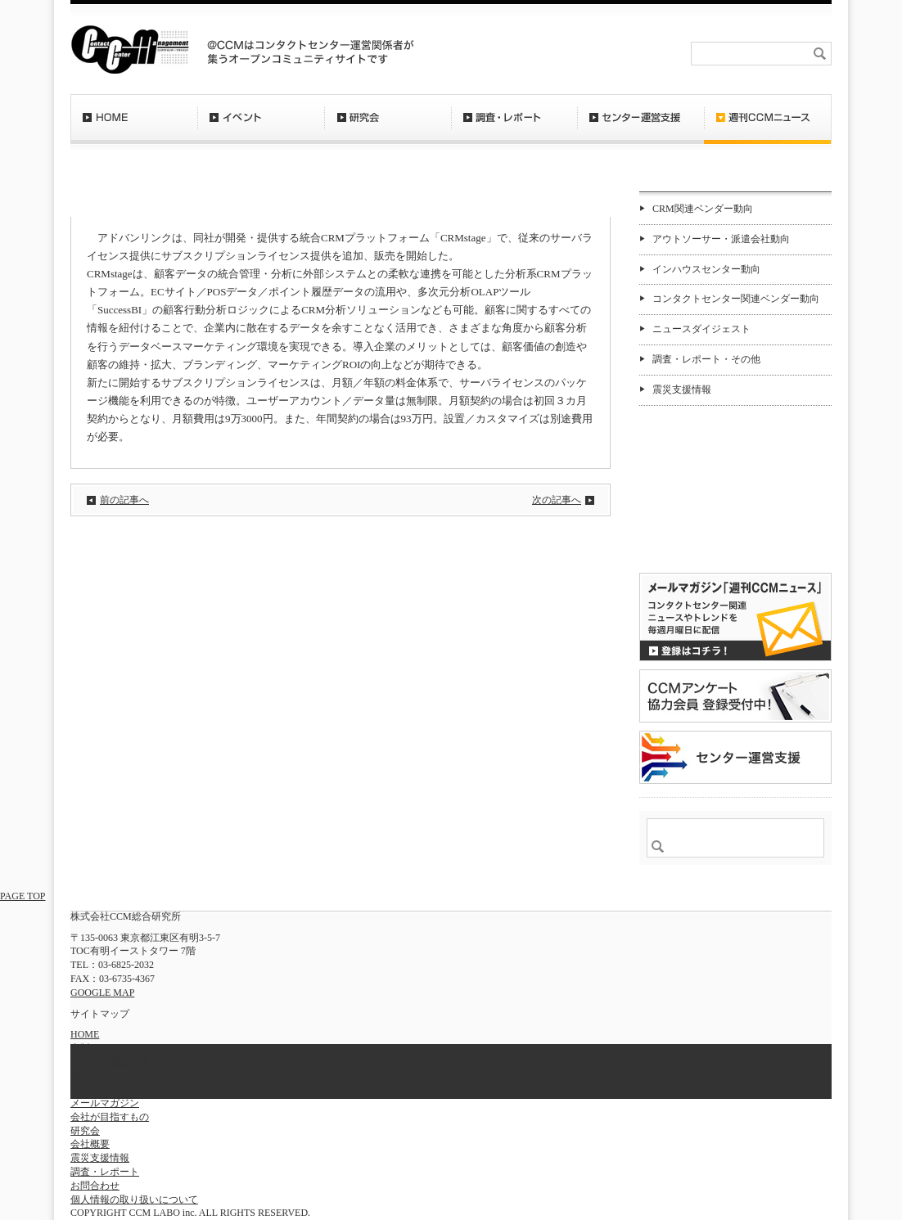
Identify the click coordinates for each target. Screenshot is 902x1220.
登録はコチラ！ (735, 617)
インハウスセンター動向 (706, 269)
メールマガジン (104, 1103)
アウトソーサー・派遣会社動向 (721, 239)
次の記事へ (556, 500)
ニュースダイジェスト (701, 329)
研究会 (387, 127)
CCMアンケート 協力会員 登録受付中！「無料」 (735, 696)
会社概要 (656, 53)
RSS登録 (536, 53)
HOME (133, 127)
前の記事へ (124, 500)
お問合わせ (597, 53)
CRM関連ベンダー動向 (702, 208)
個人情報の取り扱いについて (134, 1199)
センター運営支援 (640, 127)
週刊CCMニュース (768, 127)
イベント (260, 127)
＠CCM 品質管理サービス (735, 757)
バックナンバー (692, 543)
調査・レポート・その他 (706, 359)
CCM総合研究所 (129, 49)
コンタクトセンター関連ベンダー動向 (735, 298)
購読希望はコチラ (692, 529)
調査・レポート (514, 127)
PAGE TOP (22, 896)
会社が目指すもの (109, 1117)
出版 (80, 1048)
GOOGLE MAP (102, 992)
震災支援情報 (681, 389)
